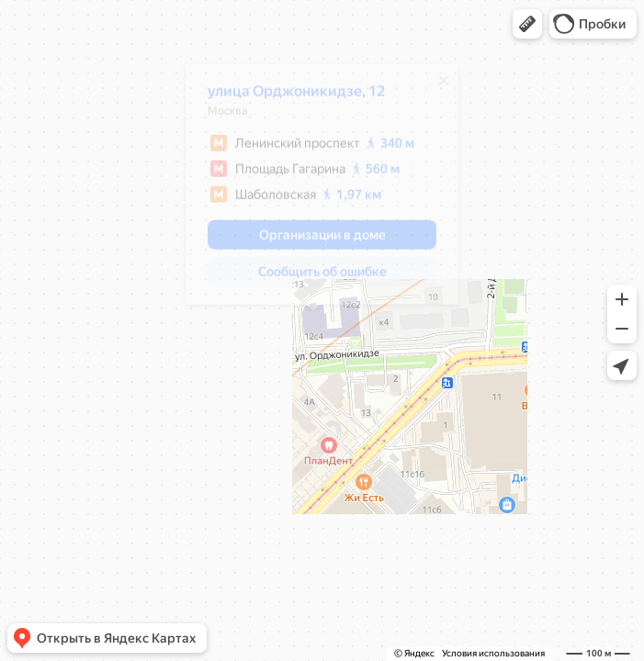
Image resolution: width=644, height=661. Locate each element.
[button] (527, 24)
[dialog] (312, 191)
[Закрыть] (434, 87)
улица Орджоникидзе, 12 (287, 97)
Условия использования (493, 653)
